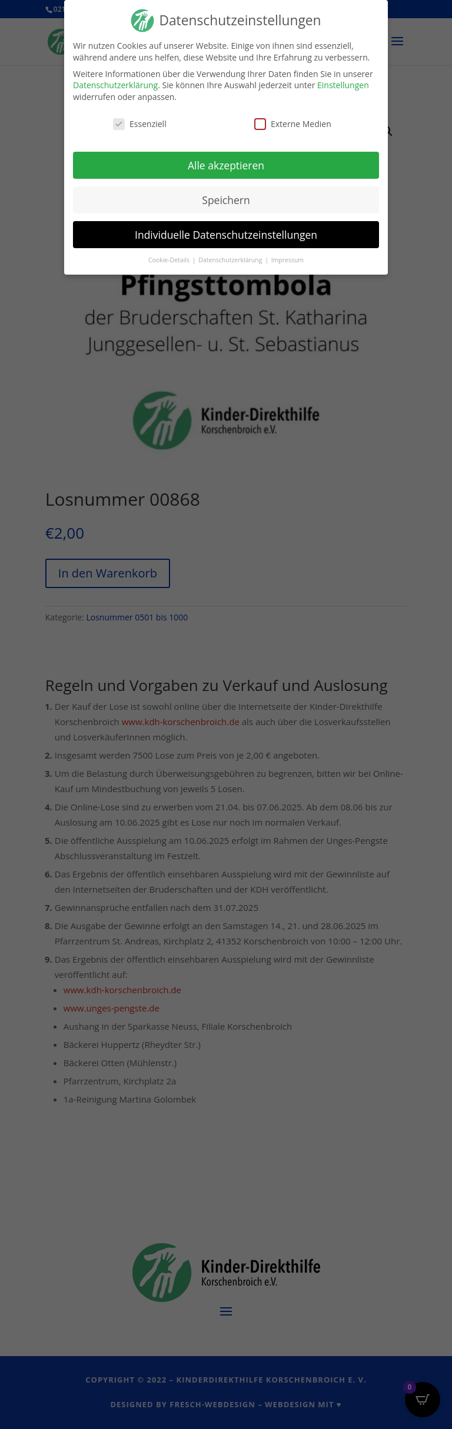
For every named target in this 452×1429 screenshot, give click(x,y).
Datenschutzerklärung (115, 80)
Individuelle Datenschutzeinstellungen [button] (226, 230)
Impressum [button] (287, 256)
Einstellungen (343, 80)
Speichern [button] (226, 195)
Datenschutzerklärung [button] (231, 256)
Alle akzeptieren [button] (226, 160)
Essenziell (140, 119)
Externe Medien (292, 119)
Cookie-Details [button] (169, 256)
